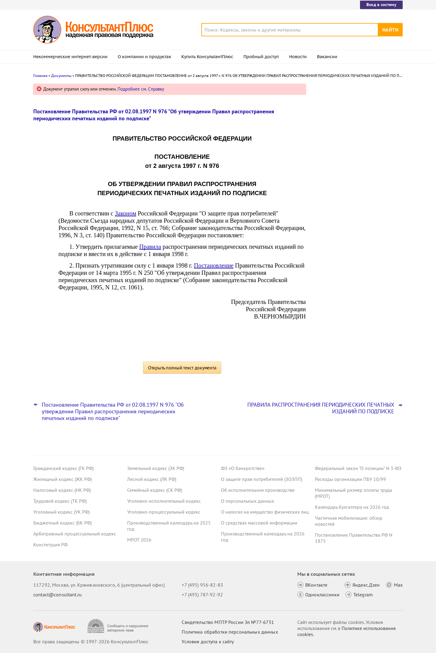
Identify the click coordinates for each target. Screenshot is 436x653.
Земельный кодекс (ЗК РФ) (155, 468)
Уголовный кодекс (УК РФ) (61, 512)
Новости (298, 56)
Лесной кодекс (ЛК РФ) (151, 479)
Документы (61, 75)
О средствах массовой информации (259, 523)
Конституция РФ (50, 544)
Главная (40, 75)
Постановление (214, 265)
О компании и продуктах (144, 56)
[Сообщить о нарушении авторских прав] (119, 626)
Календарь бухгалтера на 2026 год (352, 507)
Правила (150, 246)
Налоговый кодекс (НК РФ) (62, 490)
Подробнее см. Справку (140, 89)
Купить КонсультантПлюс (207, 56)
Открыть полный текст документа (182, 368)
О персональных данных (247, 501)
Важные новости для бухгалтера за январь (354, 202)
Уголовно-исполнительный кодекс (164, 501)
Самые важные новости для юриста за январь (357, 116)
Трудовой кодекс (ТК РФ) (60, 501)
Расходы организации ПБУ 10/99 (350, 479)
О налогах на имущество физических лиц (265, 512)
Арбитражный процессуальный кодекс (74, 534)
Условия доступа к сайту (208, 641)
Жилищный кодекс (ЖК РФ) (62, 479)
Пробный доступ (261, 56)
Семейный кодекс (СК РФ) (154, 490)
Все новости (330, 219)
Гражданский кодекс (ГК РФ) (63, 468)
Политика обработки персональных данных (230, 632)
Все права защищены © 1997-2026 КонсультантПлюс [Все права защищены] (90, 641)
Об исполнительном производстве (258, 490)
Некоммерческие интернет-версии (70, 56)
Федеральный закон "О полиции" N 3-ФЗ (358, 468)
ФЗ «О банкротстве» (243, 468)
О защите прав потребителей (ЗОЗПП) (261, 479)
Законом (125, 213)
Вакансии (327, 56)
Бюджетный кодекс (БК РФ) (62, 523)
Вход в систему (381, 4)
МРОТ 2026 (139, 540)
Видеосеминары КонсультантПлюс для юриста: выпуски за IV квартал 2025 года (357, 146)
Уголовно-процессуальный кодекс (163, 512)
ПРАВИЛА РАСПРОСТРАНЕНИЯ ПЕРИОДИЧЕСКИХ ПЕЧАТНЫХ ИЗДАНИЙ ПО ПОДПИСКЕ (320, 408)
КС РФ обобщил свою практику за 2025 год (358, 176)
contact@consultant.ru (57, 594)
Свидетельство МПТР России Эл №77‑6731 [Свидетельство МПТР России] (228, 622)
